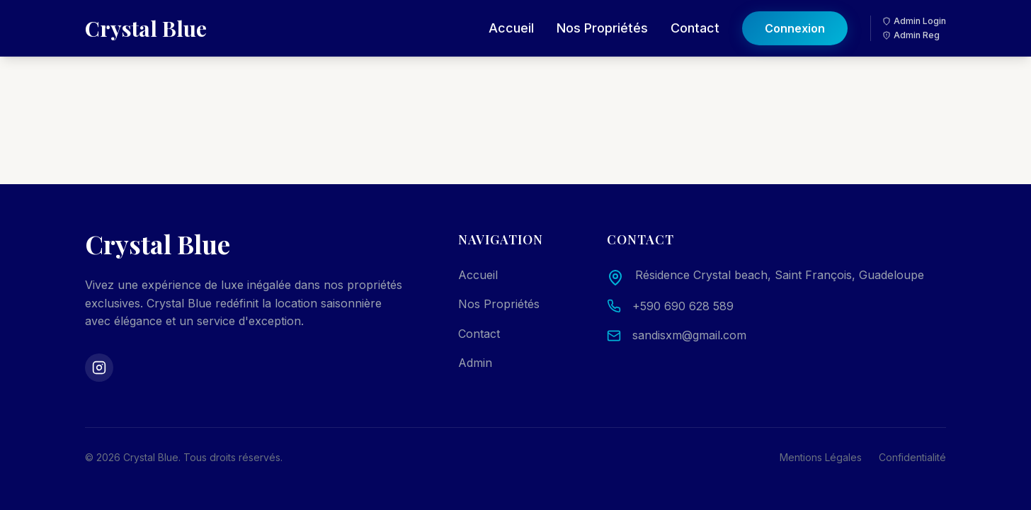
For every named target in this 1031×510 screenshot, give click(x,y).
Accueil (511, 18)
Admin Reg (911, 25)
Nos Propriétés (602, 18)
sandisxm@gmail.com (689, 335)
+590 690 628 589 (683, 306)
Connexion (795, 18)
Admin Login (914, 11)
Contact (695, 18)
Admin (475, 363)
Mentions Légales (821, 457)
